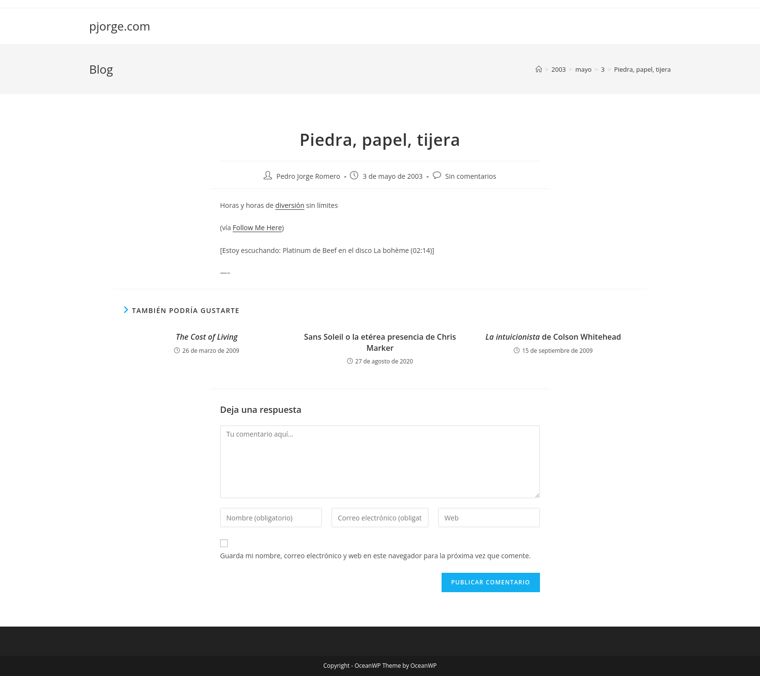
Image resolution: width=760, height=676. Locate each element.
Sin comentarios (470, 176)
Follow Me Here (257, 227)
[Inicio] (539, 69)
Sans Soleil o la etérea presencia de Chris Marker (380, 342)
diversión (289, 205)
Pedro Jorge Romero (308, 176)
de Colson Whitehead (553, 336)
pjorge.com (119, 26)
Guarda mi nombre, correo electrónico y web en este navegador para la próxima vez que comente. (375, 555)
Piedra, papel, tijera (642, 69)
